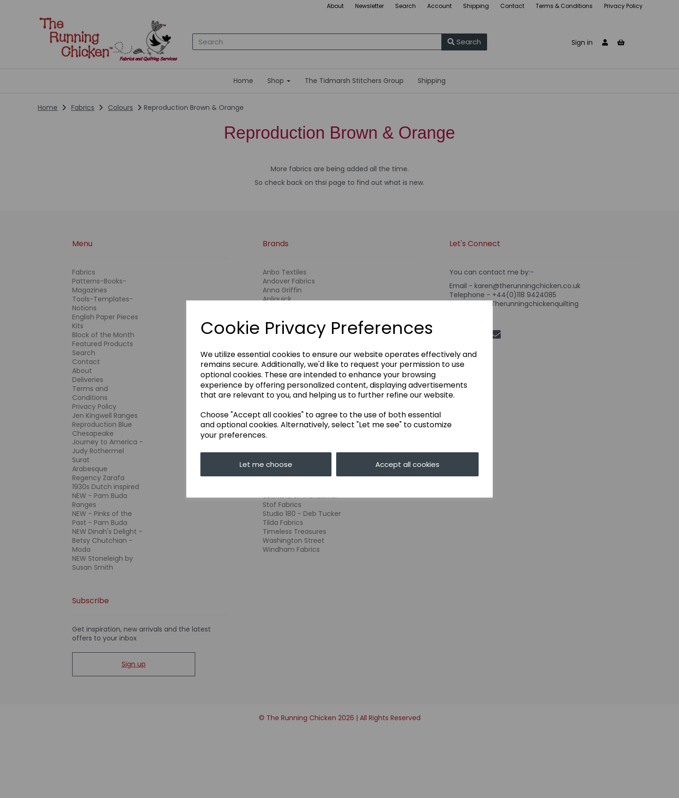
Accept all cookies (407, 464)
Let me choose (266, 464)
